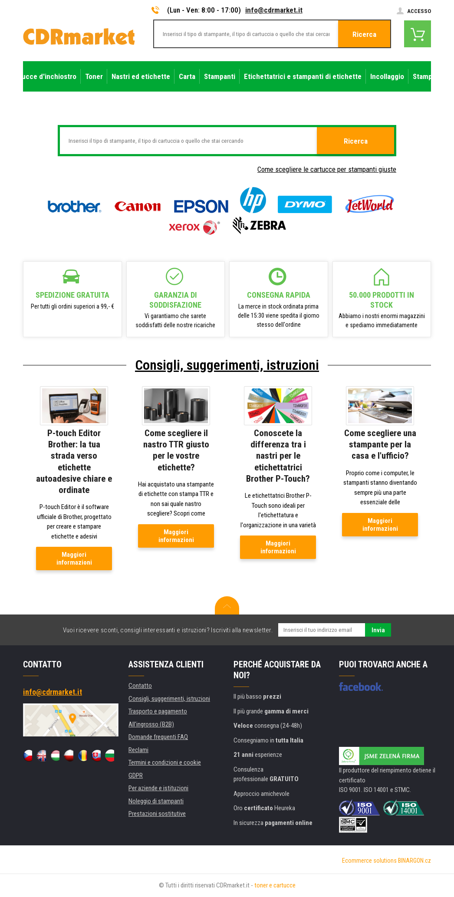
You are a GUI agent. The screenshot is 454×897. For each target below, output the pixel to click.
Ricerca (364, 34)
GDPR (135, 775)
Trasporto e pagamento (157, 711)
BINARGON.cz (414, 860)
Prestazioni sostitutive (157, 814)
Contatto (140, 686)
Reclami (138, 750)
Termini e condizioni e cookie (164, 762)
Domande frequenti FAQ (158, 737)
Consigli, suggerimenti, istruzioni (227, 365)
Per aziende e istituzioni (158, 788)
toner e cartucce (275, 885)
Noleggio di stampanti (156, 801)
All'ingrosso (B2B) (151, 724)
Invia (378, 630)
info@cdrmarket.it (274, 10)
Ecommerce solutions (369, 860)
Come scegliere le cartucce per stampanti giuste (326, 169)
